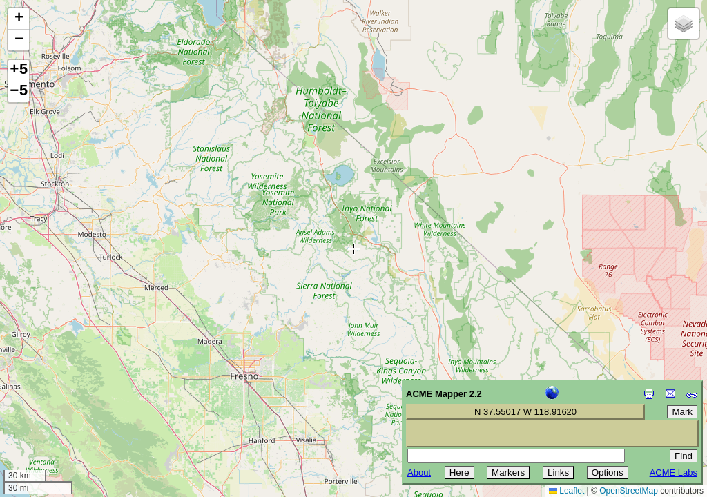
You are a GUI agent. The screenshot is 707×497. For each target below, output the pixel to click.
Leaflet (566, 491)
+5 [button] (19, 70)
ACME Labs (673, 472)
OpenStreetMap (628, 491)
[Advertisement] (73, 399)
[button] (18, 19)
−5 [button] (19, 91)
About (419, 472)
